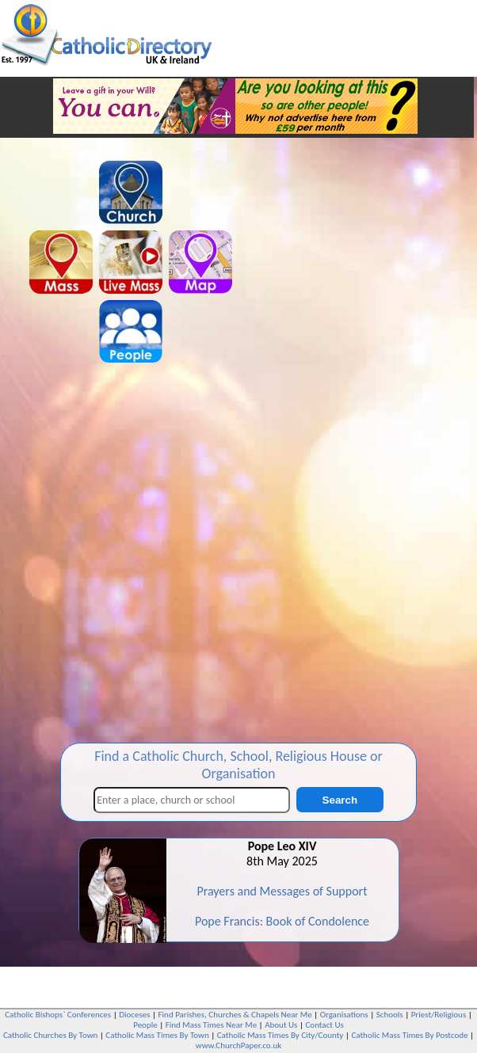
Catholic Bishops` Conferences (58, 1014)
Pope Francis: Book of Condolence (282, 921)
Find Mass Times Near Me (211, 1025)
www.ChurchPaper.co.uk (238, 1045)
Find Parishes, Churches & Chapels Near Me (235, 1014)
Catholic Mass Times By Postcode (409, 1035)
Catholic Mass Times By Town (156, 1035)
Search (339, 800)
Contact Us (324, 1025)
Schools (389, 1014)
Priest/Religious (439, 1014)
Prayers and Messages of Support (282, 891)
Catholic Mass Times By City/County (280, 1035)
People (145, 1025)
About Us (281, 1025)
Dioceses (134, 1014)
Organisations (344, 1014)
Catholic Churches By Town (50, 1035)
